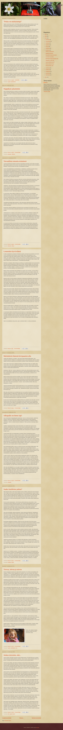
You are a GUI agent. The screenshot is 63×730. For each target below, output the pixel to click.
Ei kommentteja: (18, 152)
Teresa (46, 82)
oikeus (13, 245)
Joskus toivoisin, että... (12, 655)
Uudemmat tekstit (6, 718)
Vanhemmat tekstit (36, 718)
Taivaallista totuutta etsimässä (15, 161)
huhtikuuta (48, 69)
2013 (46, 36)
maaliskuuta (48, 71)
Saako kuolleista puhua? (13, 489)
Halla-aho (9, 245)
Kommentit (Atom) (7, 720)
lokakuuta (48, 43)
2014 (46, 34)
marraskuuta (48, 41)
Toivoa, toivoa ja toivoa (13, 569)
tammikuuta (48, 74)
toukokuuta (48, 67)
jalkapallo (9, 154)
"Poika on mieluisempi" (13, 21)
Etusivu (21, 718)
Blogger (37, 727)
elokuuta (47, 46)
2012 (46, 38)
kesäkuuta (48, 50)
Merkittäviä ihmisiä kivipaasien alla (17, 356)
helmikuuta (48, 73)
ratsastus (13, 154)
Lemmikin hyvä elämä (12, 251)
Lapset (9, 81)
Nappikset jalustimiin (12, 89)
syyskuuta (48, 44)
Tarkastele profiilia (47, 91)
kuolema (9, 562)
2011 (46, 77)
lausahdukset (13, 81)
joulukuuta (48, 39)
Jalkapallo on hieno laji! (13, 415)
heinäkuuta (48, 48)
